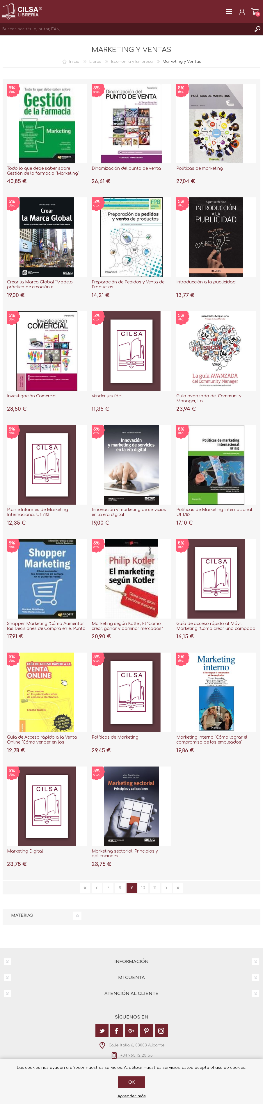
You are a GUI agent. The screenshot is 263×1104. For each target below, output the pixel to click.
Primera (85, 888)
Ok (131, 1082)
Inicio (74, 62)
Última (178, 888)
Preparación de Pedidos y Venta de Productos (128, 284)
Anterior (97, 888)
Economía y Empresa (132, 62)
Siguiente (166, 888)
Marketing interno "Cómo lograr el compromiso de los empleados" (211, 739)
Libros (95, 62)
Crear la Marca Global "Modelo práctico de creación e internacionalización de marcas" (40, 287)
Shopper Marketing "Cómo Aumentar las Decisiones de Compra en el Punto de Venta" (46, 628)
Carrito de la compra (255, 11)
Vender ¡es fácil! (108, 396)
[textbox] (125, 29)
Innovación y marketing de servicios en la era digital (129, 512)
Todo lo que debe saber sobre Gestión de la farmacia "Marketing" (43, 171)
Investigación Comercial (32, 396)
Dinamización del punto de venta (126, 168)
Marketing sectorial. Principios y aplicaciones (125, 853)
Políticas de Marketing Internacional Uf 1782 (214, 512)
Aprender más (132, 1096)
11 (154, 888)
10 (143, 888)
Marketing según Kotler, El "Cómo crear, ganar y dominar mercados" (127, 626)
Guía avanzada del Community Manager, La (208, 398)
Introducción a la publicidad (206, 282)
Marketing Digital (25, 851)
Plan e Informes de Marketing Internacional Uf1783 (37, 512)
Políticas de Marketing (115, 737)
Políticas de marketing (199, 168)
